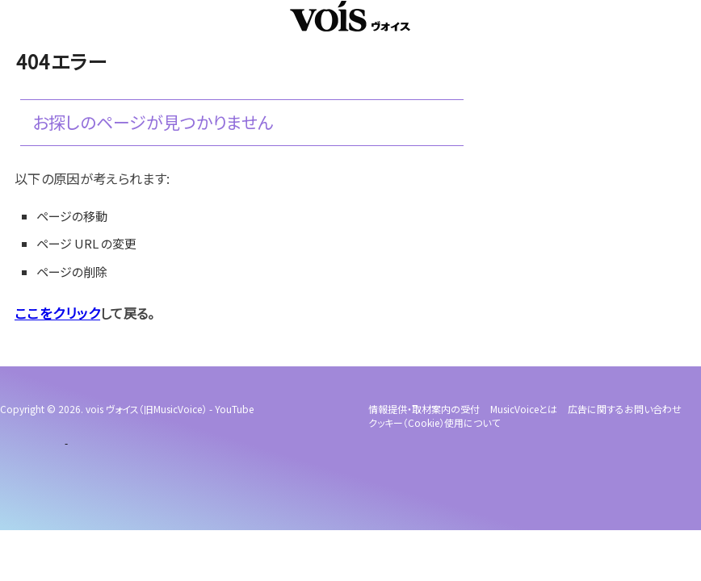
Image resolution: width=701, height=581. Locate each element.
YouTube (234, 409)
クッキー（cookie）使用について (434, 422)
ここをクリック (54, 313)
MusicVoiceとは (523, 409)
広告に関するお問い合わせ (625, 409)
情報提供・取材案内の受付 (424, 409)
